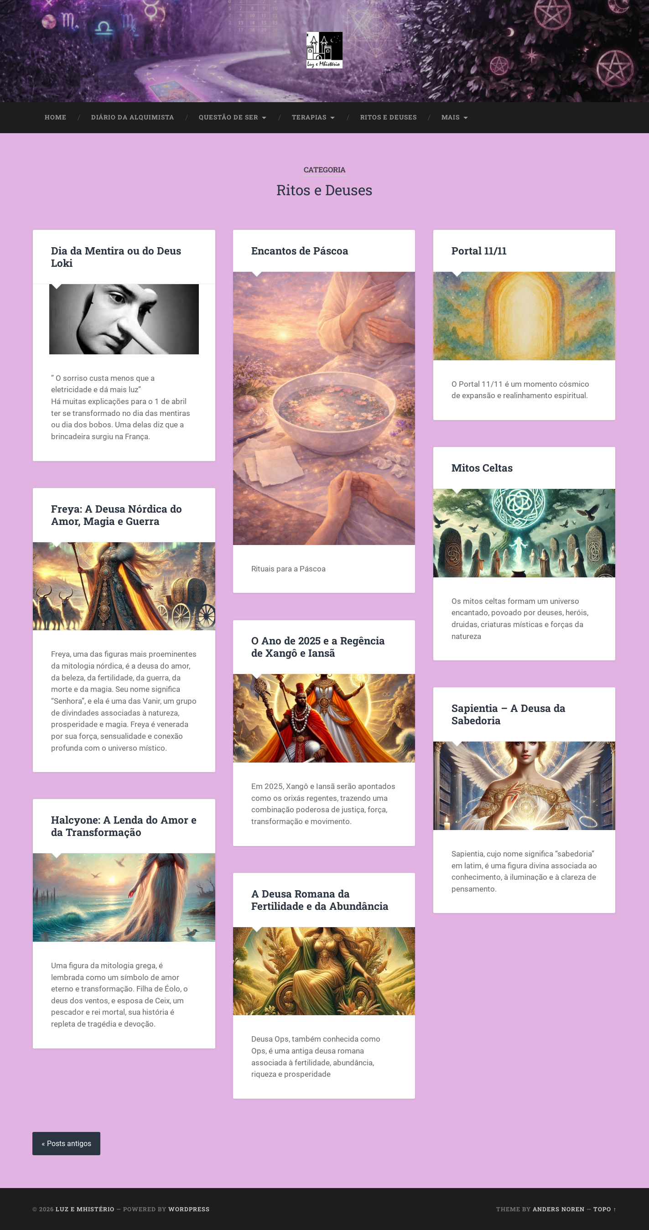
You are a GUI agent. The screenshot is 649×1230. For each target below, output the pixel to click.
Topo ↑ (604, 1209)
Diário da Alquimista (132, 117)
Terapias (309, 117)
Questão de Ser (228, 117)
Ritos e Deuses (388, 117)
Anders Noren (559, 1209)
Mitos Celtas (482, 467)
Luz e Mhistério (85, 1209)
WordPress (189, 1209)
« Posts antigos (66, 1143)
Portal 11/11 (479, 250)
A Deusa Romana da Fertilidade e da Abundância (320, 900)
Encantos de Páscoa (299, 250)
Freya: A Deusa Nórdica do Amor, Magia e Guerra (116, 515)
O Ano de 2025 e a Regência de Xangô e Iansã (318, 646)
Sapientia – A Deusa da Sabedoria (509, 714)
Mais (450, 117)
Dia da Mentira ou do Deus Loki (116, 257)
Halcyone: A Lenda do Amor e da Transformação (124, 826)
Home (56, 117)
